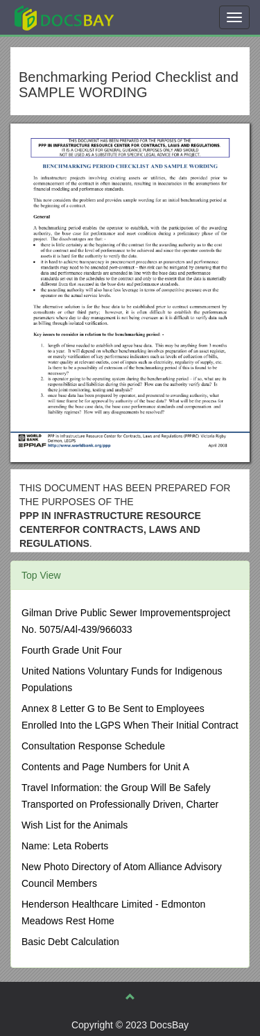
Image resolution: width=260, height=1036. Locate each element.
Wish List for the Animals (74, 825)
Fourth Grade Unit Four (71, 650)
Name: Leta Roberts (64, 845)
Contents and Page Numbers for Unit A (105, 766)
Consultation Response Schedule (93, 745)
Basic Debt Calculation (70, 941)
